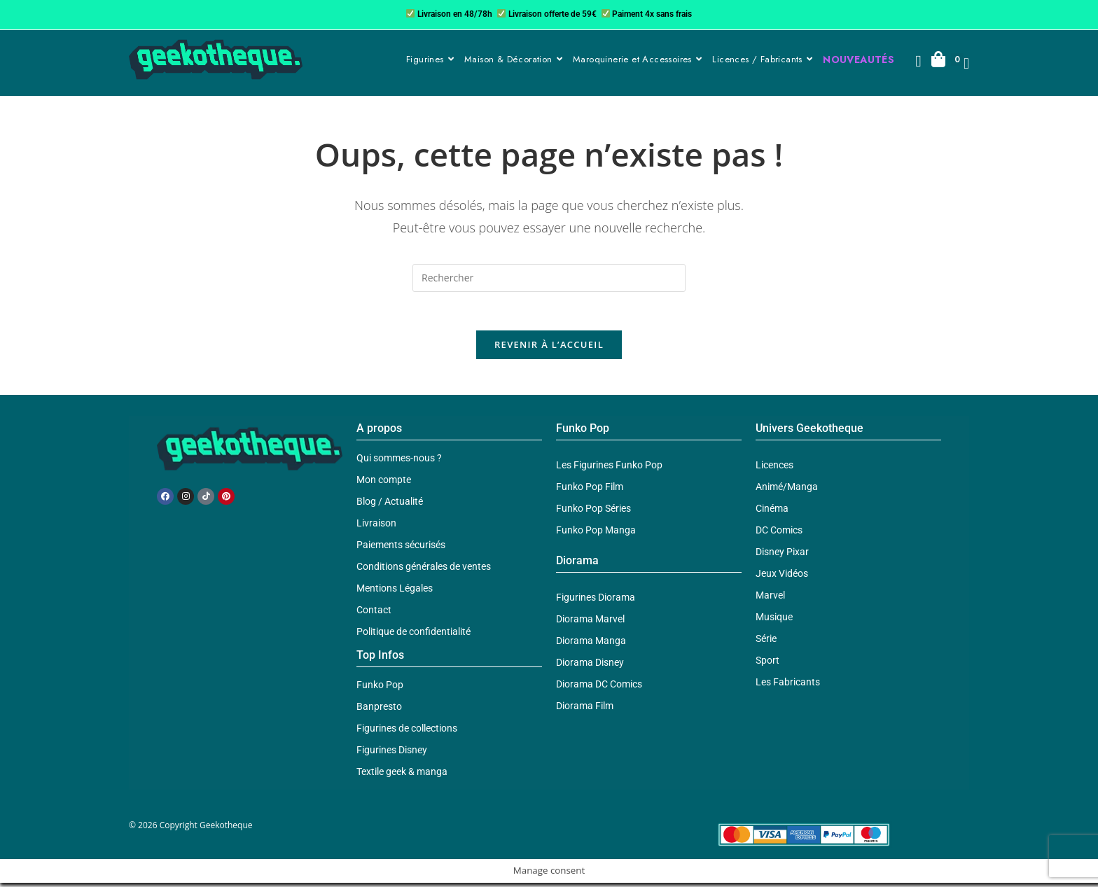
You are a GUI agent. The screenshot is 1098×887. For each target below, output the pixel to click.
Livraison (376, 527)
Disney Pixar (782, 555)
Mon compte (383, 483)
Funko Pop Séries (593, 512)
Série (766, 642)
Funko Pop (379, 688)
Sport (767, 664)
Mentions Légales (394, 592)
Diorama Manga (591, 644)
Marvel (770, 599)
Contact (373, 614)
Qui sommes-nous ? (399, 462)
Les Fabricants (788, 686)
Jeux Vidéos (782, 577)
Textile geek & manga (401, 775)
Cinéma (772, 512)
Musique (774, 621)
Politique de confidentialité (413, 635)
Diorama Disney (590, 666)
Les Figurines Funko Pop (609, 469)
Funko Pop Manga (596, 534)
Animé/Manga (787, 490)
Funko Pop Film (589, 490)
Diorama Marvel (590, 623)
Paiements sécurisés (400, 548)
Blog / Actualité (389, 505)
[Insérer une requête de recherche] (549, 278)
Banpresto (379, 710)
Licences (774, 469)
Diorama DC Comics (599, 688)
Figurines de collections (406, 732)
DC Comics (779, 534)
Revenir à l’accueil (549, 348)
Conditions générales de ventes (423, 570)
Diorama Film (584, 709)
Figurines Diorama (595, 601)
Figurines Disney (391, 754)
